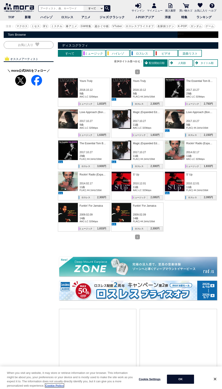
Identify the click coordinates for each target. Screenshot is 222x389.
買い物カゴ (185, 10)
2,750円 (208, 103)
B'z (45, 26)
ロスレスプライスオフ (140, 26)
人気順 (182, 63)
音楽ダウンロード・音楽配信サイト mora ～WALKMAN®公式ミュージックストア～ (20, 7)
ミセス (35, 26)
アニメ (85, 17)
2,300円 (155, 103)
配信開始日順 (157, 63)
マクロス (22, 26)
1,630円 (101, 134)
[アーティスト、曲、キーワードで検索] (60, 8)
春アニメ (71, 26)
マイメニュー (155, 10)
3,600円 (101, 166)
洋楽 (168, 17)
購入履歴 (170, 10)
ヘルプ (212, 10)
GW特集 (86, 26)
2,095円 (155, 197)
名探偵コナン (165, 26)
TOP (11, 17)
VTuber (117, 26)
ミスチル (56, 26)
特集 (184, 17)
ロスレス (67, 17)
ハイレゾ (46, 17)
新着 (28, 17)
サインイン (138, 10)
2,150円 (208, 134)
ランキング (204, 17)
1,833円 (101, 103)
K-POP (182, 26)
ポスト (181, 34)
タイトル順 (207, 63)
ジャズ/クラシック (112, 17)
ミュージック (85, 104)
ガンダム (196, 26)
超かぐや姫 (102, 26)
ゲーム (210, 26)
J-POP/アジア (144, 17)
